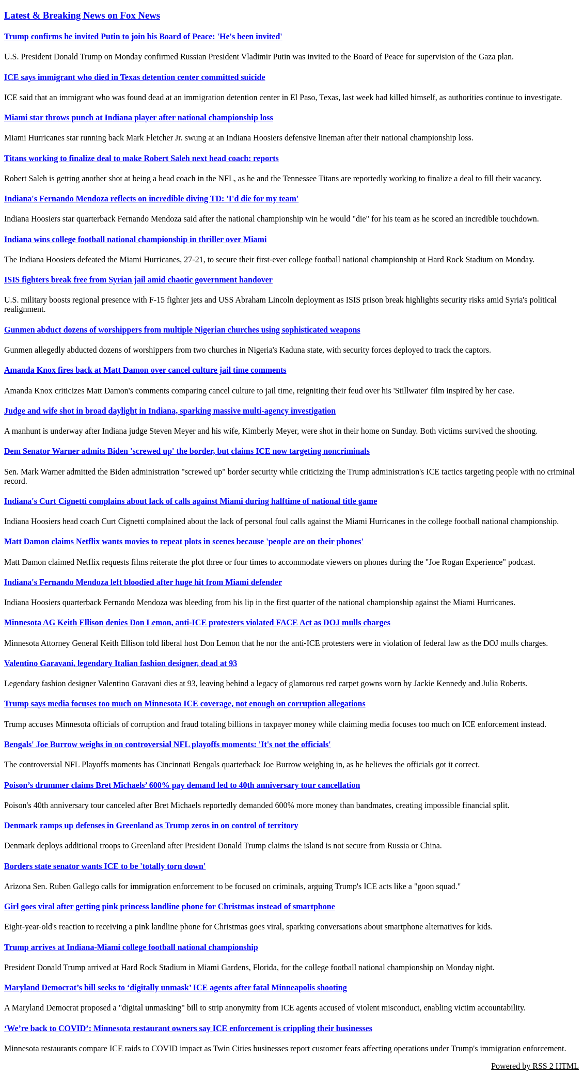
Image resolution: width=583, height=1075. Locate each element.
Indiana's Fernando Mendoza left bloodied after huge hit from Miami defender (143, 582)
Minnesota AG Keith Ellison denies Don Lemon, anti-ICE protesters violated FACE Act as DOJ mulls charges (197, 622)
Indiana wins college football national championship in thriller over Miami (135, 239)
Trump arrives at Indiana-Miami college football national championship (131, 947)
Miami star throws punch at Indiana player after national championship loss (138, 117)
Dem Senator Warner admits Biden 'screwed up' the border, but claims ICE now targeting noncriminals (187, 451)
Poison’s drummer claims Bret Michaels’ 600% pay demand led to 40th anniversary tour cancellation (182, 785)
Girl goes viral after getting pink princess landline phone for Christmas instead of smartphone (169, 906)
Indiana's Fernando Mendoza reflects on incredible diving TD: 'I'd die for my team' (151, 198)
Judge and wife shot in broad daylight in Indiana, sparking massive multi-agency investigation (170, 410)
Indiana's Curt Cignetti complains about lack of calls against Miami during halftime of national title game (190, 501)
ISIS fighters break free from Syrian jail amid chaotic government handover (138, 279)
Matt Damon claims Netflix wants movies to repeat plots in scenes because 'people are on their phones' (184, 541)
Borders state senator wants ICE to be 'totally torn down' (105, 866)
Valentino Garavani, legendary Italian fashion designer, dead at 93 (120, 663)
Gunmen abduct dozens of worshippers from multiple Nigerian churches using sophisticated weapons (182, 329)
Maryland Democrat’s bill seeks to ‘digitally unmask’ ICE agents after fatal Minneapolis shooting (175, 987)
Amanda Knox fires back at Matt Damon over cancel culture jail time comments (145, 370)
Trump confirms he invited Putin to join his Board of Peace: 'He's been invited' (143, 36)
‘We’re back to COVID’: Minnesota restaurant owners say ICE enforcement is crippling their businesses (188, 1028)
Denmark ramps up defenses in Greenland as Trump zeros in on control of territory (151, 825)
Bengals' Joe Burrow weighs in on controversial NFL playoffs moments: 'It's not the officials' (167, 744)
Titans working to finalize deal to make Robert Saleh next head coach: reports (141, 158)
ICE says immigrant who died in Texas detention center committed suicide (134, 77)
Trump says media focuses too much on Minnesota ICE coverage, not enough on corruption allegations (185, 703)
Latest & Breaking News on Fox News (82, 15)
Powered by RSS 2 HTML (535, 1066)
